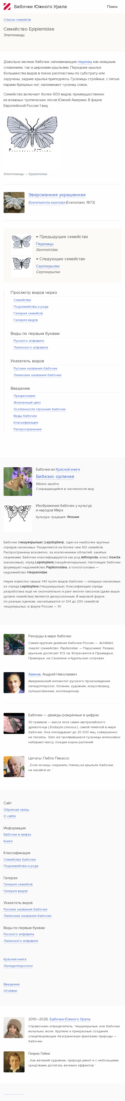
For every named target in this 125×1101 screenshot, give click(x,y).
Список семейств (17, 20)
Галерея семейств (28, 313)
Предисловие (24, 396)
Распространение (28, 429)
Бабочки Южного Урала (35, 6)
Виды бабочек (25, 416)
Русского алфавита (29, 341)
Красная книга (15, 959)
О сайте (10, 816)
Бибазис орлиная (55, 476)
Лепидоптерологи (18, 966)
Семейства (22, 300)
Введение (12, 984)
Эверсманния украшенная (57, 195)
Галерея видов (26, 320)
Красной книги (68, 469)
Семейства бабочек (20, 859)
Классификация (26, 423)
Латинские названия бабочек (37, 375)
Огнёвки (10, 991)
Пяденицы (45, 244)
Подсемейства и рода (31, 307)
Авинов (34, 674)
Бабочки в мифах (17, 834)
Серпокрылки (48, 266)
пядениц (85, 61)
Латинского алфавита (31, 347)
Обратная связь (16, 810)
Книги (8, 841)
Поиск (112, 6)
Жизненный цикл (27, 402)
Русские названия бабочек (35, 368)
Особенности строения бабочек (40, 409)
